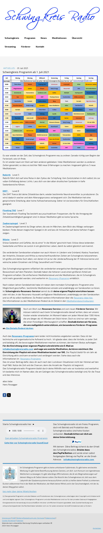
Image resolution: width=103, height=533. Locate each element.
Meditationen (59, 38)
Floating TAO (9, 210)
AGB (13, 518)
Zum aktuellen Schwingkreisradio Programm (26, 438)
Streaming (10, 46)
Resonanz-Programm (23, 336)
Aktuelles (9, 68)
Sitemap (20, 520)
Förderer (25, 46)
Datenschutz (50, 518)
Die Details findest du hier (19, 328)
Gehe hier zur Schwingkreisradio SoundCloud (26, 443)
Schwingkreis (12, 38)
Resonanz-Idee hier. (83, 297)
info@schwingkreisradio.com (18, 349)
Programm (29, 38)
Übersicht (77, 38)
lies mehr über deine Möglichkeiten (19, 491)
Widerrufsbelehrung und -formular (30, 518)
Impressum (6, 518)
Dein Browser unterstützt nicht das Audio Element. (26, 430)
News (44, 38)
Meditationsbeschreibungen (80, 301)
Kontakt (40, 46)
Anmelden (97, 528)
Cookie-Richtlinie (8, 520)
